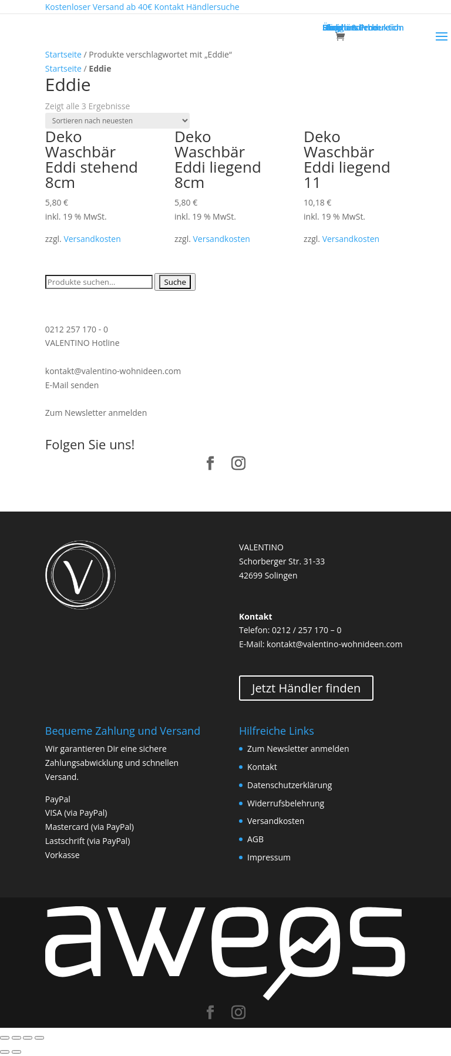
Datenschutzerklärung (289, 785)
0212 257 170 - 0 (76, 329)
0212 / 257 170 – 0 (306, 629)
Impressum (269, 857)
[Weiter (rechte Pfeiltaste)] (16, 1052)
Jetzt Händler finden (306, 688)
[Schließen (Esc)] (4, 1038)
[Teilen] (16, 1038)
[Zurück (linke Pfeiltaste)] (4, 1052)
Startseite (63, 54)
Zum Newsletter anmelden (96, 412)
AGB (255, 839)
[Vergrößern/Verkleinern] (39, 1038)
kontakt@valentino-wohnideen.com (113, 370)
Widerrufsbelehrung (285, 803)
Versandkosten (91, 238)
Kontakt (262, 766)
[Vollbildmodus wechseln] (27, 1038)
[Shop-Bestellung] (117, 121)
